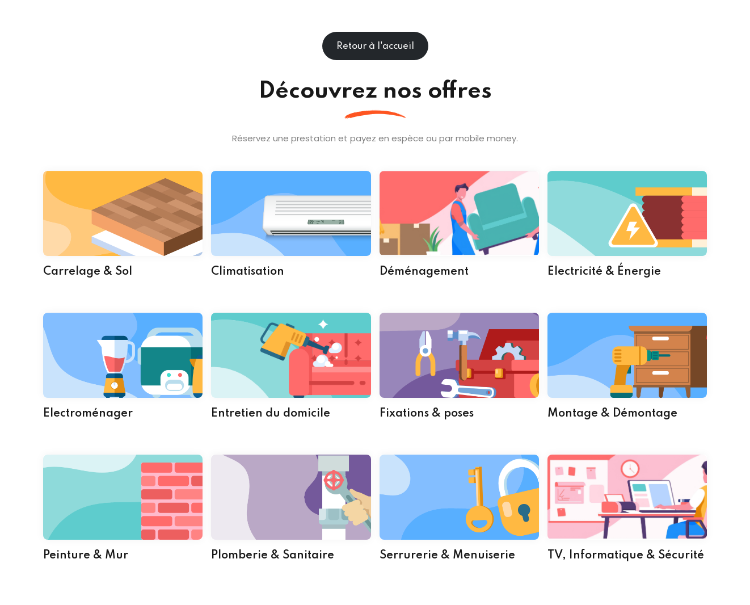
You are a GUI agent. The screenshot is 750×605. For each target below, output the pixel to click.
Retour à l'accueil (375, 46)
